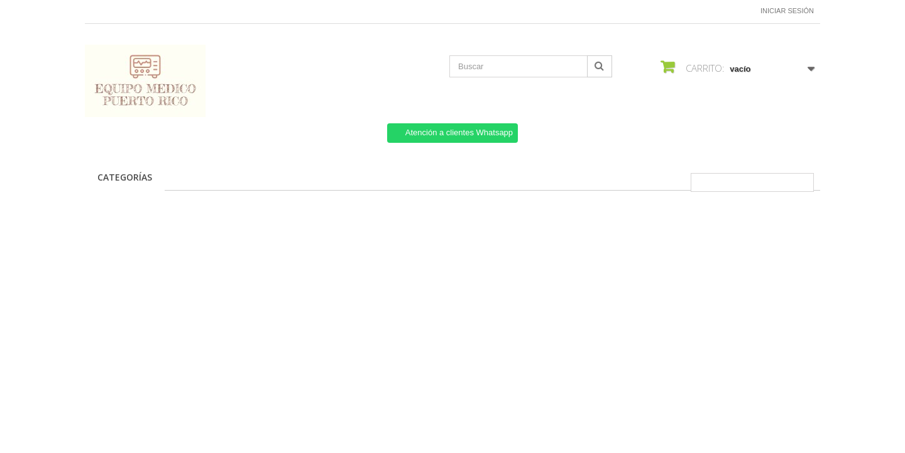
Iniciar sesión (787, 10)
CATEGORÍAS (124, 177)
